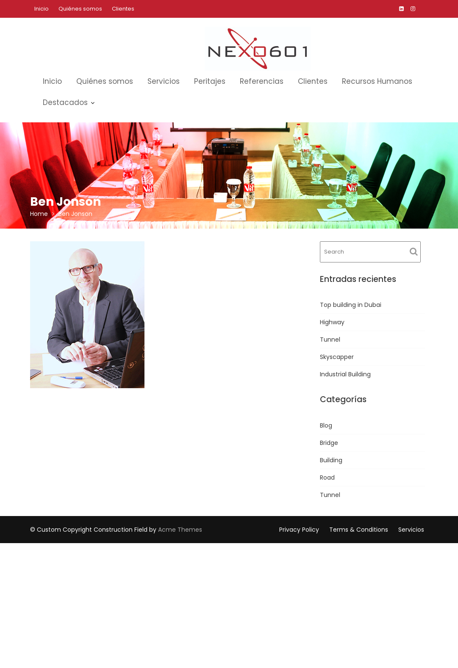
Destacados (65, 102)
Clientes (123, 9)
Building (331, 460)
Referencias (261, 81)
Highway (332, 322)
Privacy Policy (299, 529)
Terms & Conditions (358, 529)
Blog (326, 425)
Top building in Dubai (350, 305)
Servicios (163, 81)
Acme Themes (180, 529)
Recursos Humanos (377, 81)
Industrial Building (345, 374)
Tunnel (330, 339)
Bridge (329, 443)
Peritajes (209, 81)
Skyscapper (337, 357)
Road (327, 477)
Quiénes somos (80, 9)
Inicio (41, 9)
